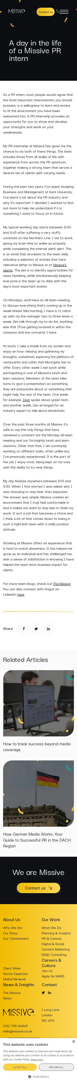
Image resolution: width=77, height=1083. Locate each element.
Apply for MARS (53, 976)
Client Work (12, 968)
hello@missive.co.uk (17, 1031)
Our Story (10, 933)
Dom (26, 399)
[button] (38, 1076)
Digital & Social (53, 943)
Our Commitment (16, 938)
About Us (11, 919)
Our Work (51, 919)
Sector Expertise (15, 973)
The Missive (61, 583)
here (20, 594)
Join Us (47, 970)
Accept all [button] (20, 1067)
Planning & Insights (56, 933)
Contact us (46, 12)
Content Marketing (56, 949)
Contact (49, 984)
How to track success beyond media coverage (37, 746)
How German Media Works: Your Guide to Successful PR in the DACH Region (37, 839)
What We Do (51, 927)
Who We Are (12, 927)
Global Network (14, 979)
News (7, 998)
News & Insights (18, 984)
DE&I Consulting (54, 954)
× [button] (73, 1041)
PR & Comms (52, 938)
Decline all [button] (56, 1067)
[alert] (38, 1060)
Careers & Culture (51, 963)
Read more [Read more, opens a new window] (37, 1059)
